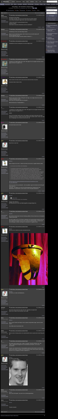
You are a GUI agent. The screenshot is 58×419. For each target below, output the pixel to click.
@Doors (10, 357)
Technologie (37, 4)
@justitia (10, 195)
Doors (2, 317)
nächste (41, 12)
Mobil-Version (16, 415)
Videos (27, 1)
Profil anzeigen (3, 51)
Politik (12, 4)
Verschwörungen (30, 4)
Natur (44, 4)
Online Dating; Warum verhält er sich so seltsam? (52, 43)
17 (1, 107)
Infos (38, 10)
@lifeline (10, 161)
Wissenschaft (7, 4)
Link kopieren (3, 20)
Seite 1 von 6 (4, 12)
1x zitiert (39, 191)
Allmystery (6, 1)
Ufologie (41, 4)
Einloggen (52, 15)
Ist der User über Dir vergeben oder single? (52, 51)
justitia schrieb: (14, 198)
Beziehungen (23, 8)
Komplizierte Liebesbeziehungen (52, 38)
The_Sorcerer (4, 41)
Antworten (29, 10)
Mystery (15, 4)
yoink (2, 140)
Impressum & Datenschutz (5, 415)
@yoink (10, 228)
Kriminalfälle (20, 4)
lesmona (3, 29)
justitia (2, 158)
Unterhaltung (53, 4)
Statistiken (32, 1)
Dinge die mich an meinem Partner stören (52, 47)
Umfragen (48, 4)
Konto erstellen (52, 19)
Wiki (40, 1)
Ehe (26, 8)
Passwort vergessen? (52, 18)
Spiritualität (25, 4)
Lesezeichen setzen (4, 21)
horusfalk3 (3, 77)
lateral (2, 122)
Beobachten (23, 10)
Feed (33, 8)
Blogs (24, 1)
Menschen (2, 4)
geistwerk (3, 307)
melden (43, 27)
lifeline (2, 15)
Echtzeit (13, 1)
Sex (20, 8)
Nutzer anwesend (52, 7)
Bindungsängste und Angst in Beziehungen (52, 34)
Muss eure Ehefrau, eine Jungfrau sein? (52, 30)
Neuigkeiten (45, 1)
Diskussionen (18, 1)
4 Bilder (17, 10)
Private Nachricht (4, 52)
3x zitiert (39, 27)
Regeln (11, 415)
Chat (37, 1)
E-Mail (36, 8)
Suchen (34, 10)
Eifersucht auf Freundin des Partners (52, 26)
